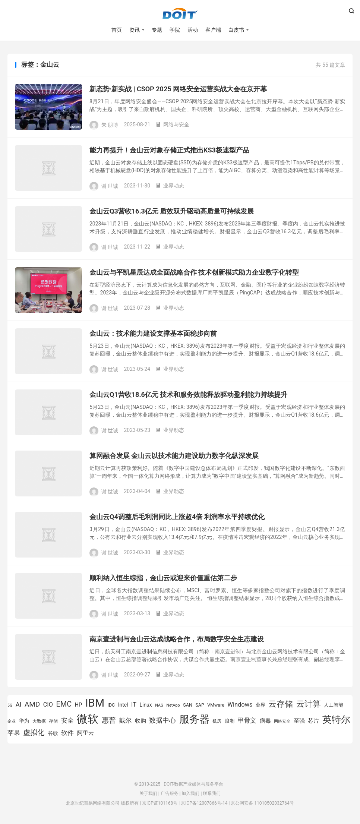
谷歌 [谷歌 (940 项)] (53, 733)
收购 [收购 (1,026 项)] (140, 720)
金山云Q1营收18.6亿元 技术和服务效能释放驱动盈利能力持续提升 (188, 394)
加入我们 (190, 793)
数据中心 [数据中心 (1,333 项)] (162, 720)
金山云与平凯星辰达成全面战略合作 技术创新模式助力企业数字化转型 (194, 272)
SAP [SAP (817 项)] (199, 705)
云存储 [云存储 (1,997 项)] (280, 703)
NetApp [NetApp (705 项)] (173, 705)
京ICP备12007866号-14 (204, 803)
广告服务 (170, 793)
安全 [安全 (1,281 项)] (67, 720)
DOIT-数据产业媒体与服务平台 (180, 13)
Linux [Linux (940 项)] (146, 705)
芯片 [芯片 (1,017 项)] (313, 720)
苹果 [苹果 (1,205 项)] (13, 732)
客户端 (213, 30)
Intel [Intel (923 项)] (123, 705)
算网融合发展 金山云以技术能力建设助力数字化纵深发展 (174, 456)
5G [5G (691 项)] (9, 705)
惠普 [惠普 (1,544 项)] (109, 720)
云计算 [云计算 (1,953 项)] (308, 703)
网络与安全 (172, 124)
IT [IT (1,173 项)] (133, 704)
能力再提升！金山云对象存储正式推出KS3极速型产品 (169, 150)
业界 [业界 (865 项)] (260, 705)
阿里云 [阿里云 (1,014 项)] (85, 733)
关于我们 (148, 793)
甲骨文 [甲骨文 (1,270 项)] (246, 720)
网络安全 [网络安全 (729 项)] (282, 721)
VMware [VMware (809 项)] (215, 705)
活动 (192, 30)
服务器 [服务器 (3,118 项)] (194, 719)
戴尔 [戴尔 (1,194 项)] (125, 720)
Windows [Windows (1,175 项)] (239, 704)
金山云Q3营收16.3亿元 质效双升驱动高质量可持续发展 (171, 211)
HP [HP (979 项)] (78, 705)
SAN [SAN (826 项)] (187, 705)
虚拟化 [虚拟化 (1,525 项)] (33, 732)
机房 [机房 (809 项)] (216, 721)
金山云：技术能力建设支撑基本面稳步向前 (153, 333)
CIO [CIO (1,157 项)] (48, 704)
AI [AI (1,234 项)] (19, 704)
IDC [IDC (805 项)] (111, 705)
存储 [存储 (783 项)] (53, 721)
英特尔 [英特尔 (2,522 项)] (336, 719)
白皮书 (236, 30)
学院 (175, 30)
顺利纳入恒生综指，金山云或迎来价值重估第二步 (163, 578)
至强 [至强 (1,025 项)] (299, 720)
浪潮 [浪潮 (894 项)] (229, 721)
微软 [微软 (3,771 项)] (87, 719)
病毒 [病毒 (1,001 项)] (265, 720)
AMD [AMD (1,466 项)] (32, 704)
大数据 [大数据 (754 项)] (39, 721)
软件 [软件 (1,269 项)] (67, 732)
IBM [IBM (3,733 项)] (94, 703)
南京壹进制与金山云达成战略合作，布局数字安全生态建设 (176, 639)
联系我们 (212, 793)
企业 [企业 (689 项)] (11, 721)
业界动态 (170, 186)
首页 (116, 30)
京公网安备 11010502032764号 (262, 803)
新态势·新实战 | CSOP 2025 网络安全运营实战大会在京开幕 (178, 89)
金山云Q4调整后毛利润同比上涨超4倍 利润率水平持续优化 (177, 517)
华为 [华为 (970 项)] (24, 721)
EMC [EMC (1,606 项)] (64, 704)
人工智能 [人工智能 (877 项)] (333, 705)
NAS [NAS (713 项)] (159, 705)
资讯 (134, 30)
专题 (157, 30)
